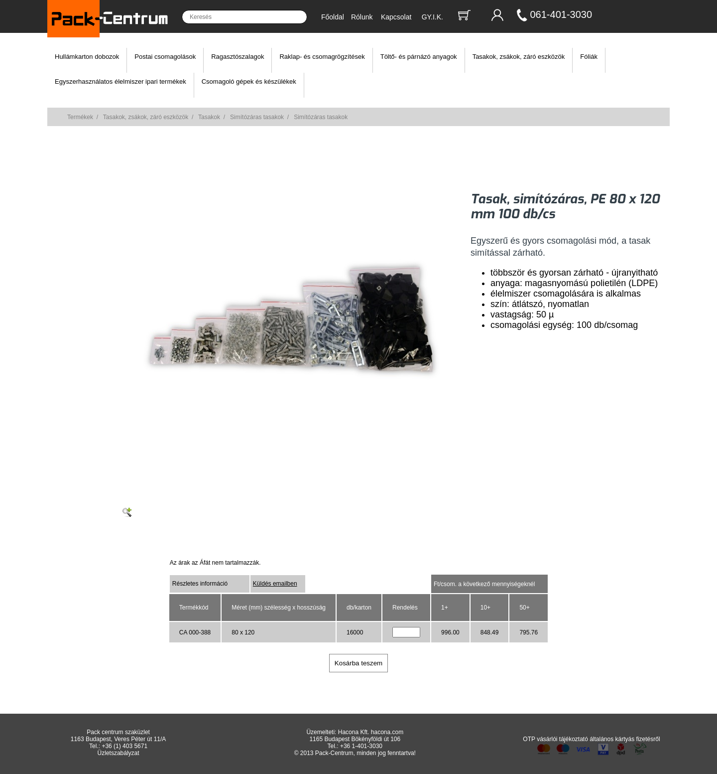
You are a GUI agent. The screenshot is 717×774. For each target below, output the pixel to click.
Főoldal (332, 17)
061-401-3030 (561, 14)
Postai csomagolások (165, 56)
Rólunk (362, 17)
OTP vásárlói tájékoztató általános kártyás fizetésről (591, 739)
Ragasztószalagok (237, 56)
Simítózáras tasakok (257, 117)
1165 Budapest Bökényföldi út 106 (354, 739)
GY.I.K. (432, 17)
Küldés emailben (275, 583)
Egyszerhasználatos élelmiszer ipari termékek (120, 81)
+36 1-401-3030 (361, 746)
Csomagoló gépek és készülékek (249, 81)
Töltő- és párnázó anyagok (418, 56)
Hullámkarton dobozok (87, 56)
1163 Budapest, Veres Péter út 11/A (118, 739)
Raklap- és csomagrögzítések (321, 56)
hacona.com (387, 732)
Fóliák (589, 56)
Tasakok (209, 117)
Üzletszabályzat (118, 753)
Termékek (80, 117)
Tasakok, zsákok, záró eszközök (519, 56)
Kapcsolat (396, 17)
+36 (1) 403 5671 (124, 746)
